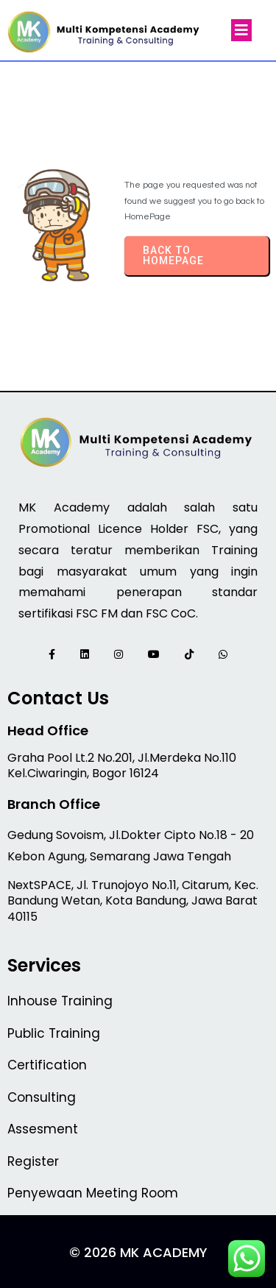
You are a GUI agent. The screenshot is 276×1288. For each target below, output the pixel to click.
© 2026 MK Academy (138, 1252)
